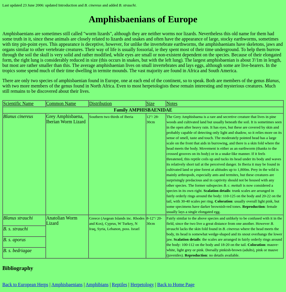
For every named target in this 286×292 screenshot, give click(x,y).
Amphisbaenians (67, 284)
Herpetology (142, 284)
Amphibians (97, 284)
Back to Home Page (176, 284)
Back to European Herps (25, 284)
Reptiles (119, 284)
